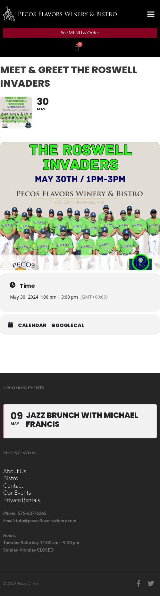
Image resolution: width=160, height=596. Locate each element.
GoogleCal (67, 325)
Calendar (32, 325)
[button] (151, 14)
